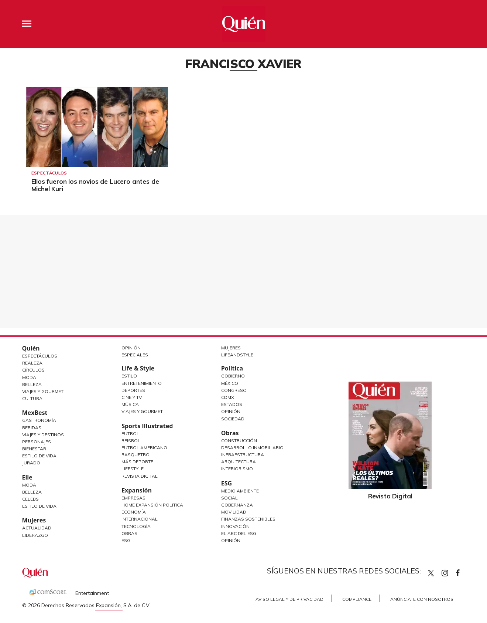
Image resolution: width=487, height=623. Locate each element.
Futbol (130, 433)
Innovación (235, 526)
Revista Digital (139, 476)
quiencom (451, 571)
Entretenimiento (141, 383)
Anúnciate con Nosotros (421, 599)
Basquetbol (136, 454)
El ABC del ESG (238, 533)
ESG (125, 540)
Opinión (131, 348)
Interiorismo (237, 468)
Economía (133, 512)
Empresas (133, 498)
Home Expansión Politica (152, 505)
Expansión (136, 490)
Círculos (33, 370)
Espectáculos (49, 173)
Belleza (32, 384)
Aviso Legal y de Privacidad (289, 599)
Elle (27, 477)
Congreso (234, 390)
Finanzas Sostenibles (248, 519)
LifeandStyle (237, 355)
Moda (29, 377)
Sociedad (232, 418)
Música (130, 404)
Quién (31, 348)
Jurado (31, 462)
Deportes (133, 390)
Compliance (356, 599)
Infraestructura (242, 454)
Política (232, 368)
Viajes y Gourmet (43, 391)
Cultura (32, 398)
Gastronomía (39, 420)
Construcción (239, 440)
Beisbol (130, 440)
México (229, 383)
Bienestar (34, 448)
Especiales (134, 355)
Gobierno (233, 376)
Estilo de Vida (39, 455)
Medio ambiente (240, 491)
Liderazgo (35, 535)
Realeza (32, 363)
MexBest (35, 413)
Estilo (129, 376)
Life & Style (137, 368)
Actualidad (36, 528)
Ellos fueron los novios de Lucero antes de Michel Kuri (95, 185)
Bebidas (31, 427)
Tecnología (136, 526)
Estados (231, 404)
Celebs (30, 499)
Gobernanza (237, 505)
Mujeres (34, 520)
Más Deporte (137, 461)
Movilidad (233, 512)
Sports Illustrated (147, 426)
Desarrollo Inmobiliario (252, 447)
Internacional (139, 519)
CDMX (227, 397)
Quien (430, 573)
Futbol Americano (144, 447)
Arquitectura (238, 461)
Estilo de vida (39, 506)
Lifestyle (132, 468)
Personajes (36, 441)
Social (229, 498)
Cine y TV (131, 397)
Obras (129, 533)
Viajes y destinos (43, 434)
